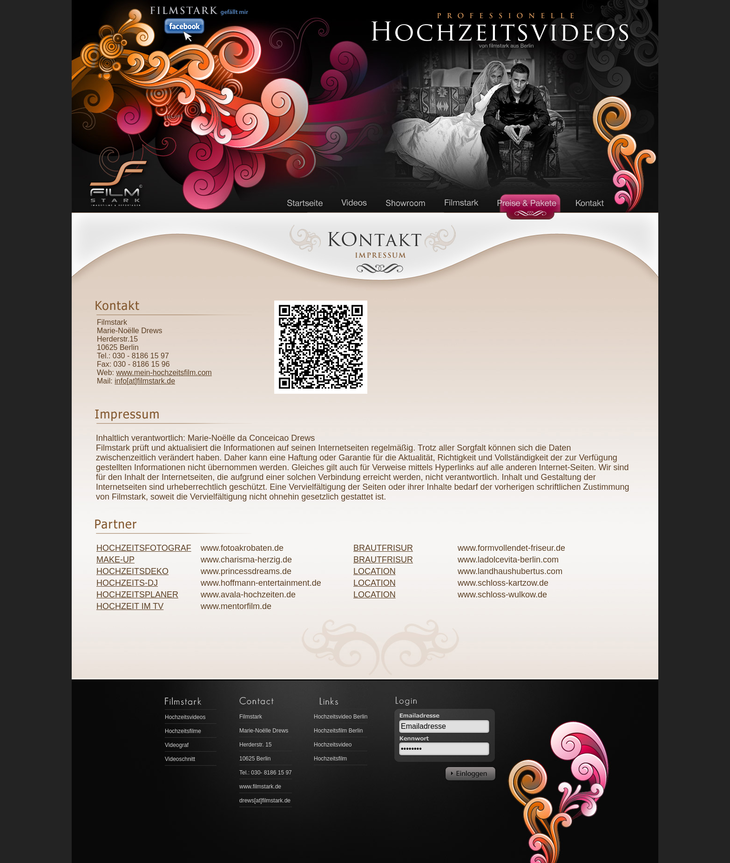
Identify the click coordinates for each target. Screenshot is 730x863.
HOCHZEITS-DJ (127, 583)
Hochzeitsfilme (183, 731)
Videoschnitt (180, 759)
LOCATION (374, 571)
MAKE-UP (115, 559)
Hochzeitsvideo (332, 744)
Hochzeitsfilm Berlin (338, 730)
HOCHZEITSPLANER (137, 594)
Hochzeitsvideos (185, 717)
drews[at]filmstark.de (265, 800)
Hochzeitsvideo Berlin (340, 716)
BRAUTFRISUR (383, 548)
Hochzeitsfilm (330, 758)
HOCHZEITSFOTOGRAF (143, 548)
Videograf (177, 745)
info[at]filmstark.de (145, 381)
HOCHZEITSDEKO (132, 571)
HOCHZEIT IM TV (129, 606)
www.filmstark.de (260, 786)
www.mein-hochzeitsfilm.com (164, 373)
